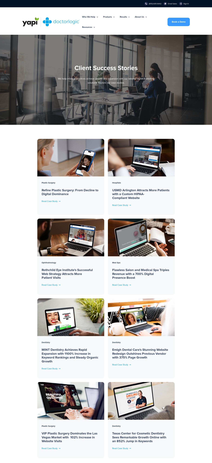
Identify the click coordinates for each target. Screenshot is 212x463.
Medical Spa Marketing (168, 441)
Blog (160, 425)
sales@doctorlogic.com (134, 425)
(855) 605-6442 (131, 415)
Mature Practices (29, 425)
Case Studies (164, 415)
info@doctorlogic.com (133, 420)
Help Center (129, 430)
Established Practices (31, 420)
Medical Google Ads (65, 430)
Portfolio (162, 420)
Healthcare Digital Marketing (170, 430)
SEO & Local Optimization (67, 420)
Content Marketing (64, 425)
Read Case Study (37, 192)
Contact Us (95, 426)
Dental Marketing (165, 436)
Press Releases (96, 416)
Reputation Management (67, 436)
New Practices (28, 415)
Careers (93, 421)
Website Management (65, 415)
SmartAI (59, 441)
